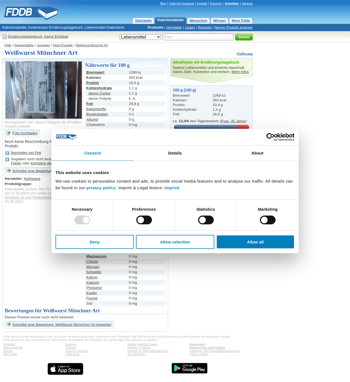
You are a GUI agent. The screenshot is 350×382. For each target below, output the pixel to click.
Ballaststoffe (96, 109)
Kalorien (70, 344)
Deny (95, 242)
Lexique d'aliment (76, 351)
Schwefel (93, 272)
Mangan (92, 267)
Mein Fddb (241, 20)
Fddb (7, 45)
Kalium (92, 277)
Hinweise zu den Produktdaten (29, 197)
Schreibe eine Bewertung (32, 171)
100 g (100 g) (184, 90)
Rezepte (205, 27)
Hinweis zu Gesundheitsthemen (148, 351)
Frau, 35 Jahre (233, 121)
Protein (92, 83)
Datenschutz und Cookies (207, 347)
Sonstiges (43, 45)
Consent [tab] (92, 152)
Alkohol (92, 119)
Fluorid (92, 298)
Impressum (197, 344)
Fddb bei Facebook (181, 3)
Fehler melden (199, 354)
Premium (216, 3)
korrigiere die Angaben (49, 163)
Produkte (155, 27)
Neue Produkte (63, 45)
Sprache (247, 3)
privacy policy (101, 187)
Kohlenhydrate (99, 88)
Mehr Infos (240, 72)
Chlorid (92, 261)
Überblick (9, 344)
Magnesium (96, 256)
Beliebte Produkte (139, 347)
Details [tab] (175, 152)
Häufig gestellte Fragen (142, 344)
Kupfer (91, 293)
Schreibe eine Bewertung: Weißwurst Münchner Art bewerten (62, 325)
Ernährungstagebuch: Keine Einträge (38, 36)
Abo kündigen (136, 354)
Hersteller (174, 27)
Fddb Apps (72, 354)
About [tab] (257, 152)
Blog (163, 3)
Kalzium (92, 282)
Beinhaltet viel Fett (26, 153)
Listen (190, 27)
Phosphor (94, 288)
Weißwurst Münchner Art (92, 45)
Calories (70, 347)
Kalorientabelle (170, 20)
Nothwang (245, 54)
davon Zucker (99, 93)
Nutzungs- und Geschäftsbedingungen (215, 351)
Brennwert (95, 72)
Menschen (198, 20)
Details (24, 126)
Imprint (172, 187)
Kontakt (202, 3)
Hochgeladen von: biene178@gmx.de (35, 122)
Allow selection (175, 242)
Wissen (219, 20)
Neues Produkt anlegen (234, 27)
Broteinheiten (97, 114)
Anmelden (232, 3)
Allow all (255, 242)
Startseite (143, 20)
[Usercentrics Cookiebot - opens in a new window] (270, 137)
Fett (89, 104)
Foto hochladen (25, 133)
